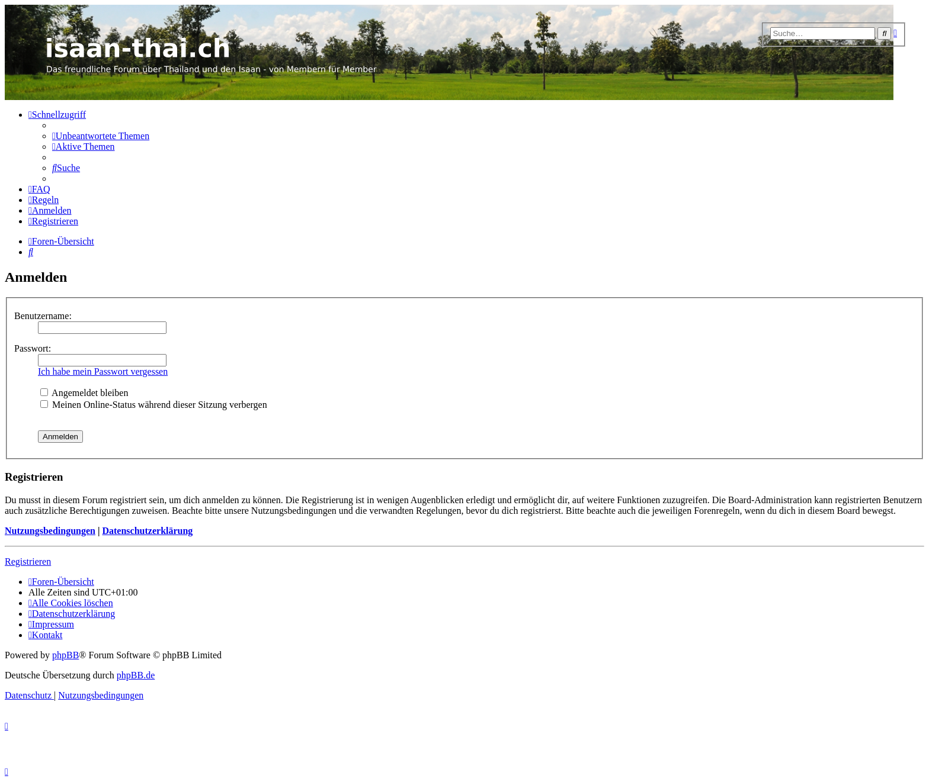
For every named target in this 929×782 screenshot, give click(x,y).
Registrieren (28, 561)
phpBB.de (136, 675)
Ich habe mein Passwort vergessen (103, 371)
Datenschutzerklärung (147, 531)
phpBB (65, 655)
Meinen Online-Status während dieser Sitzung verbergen (153, 405)
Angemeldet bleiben (84, 393)
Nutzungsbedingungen (50, 531)
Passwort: (32, 348)
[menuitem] (100, 136)
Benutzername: (43, 316)
